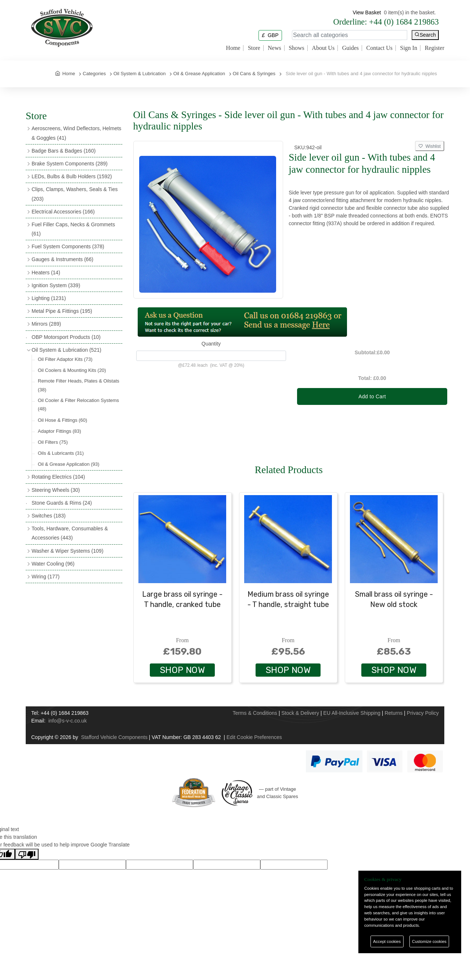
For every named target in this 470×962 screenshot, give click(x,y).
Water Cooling (53, 564)
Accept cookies (387, 941)
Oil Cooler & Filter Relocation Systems (78, 404)
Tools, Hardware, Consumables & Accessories (70, 533)
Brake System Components (70, 164)
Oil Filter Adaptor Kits (65, 359)
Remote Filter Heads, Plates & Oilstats (78, 385)
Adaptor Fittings (59, 431)
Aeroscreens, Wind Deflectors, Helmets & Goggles (76, 132)
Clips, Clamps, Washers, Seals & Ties (75, 193)
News (274, 48)
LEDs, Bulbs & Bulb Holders (72, 176)
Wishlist (430, 146)
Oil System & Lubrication (66, 350)
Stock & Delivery (300, 713)
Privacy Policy (423, 713)
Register (434, 48)
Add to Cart (372, 396)
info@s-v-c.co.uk (67, 721)
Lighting (49, 298)
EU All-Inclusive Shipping (351, 713)
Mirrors (46, 324)
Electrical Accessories (63, 212)
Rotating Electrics (58, 477)
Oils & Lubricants (61, 453)
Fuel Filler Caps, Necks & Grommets (73, 229)
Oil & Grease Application (69, 464)
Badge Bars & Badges (63, 151)
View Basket (367, 12)
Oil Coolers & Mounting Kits (72, 370)
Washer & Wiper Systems (68, 551)
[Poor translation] (27, 854)
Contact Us (379, 48)
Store (254, 48)
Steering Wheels (56, 490)
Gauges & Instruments (62, 259)
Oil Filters (53, 442)
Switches (49, 516)
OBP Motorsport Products (66, 337)
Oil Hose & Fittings (62, 420)
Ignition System (56, 285)
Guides (350, 48)
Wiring (45, 576)
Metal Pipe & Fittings (62, 311)
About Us (323, 48)
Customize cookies (429, 941)
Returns (393, 713)
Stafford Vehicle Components (114, 737)
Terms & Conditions (254, 713)
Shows (296, 48)
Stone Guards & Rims (62, 503)
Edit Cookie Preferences (254, 737)
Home (233, 48)
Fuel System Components (68, 246)
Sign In (408, 48)
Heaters (46, 272)
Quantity (211, 344)
